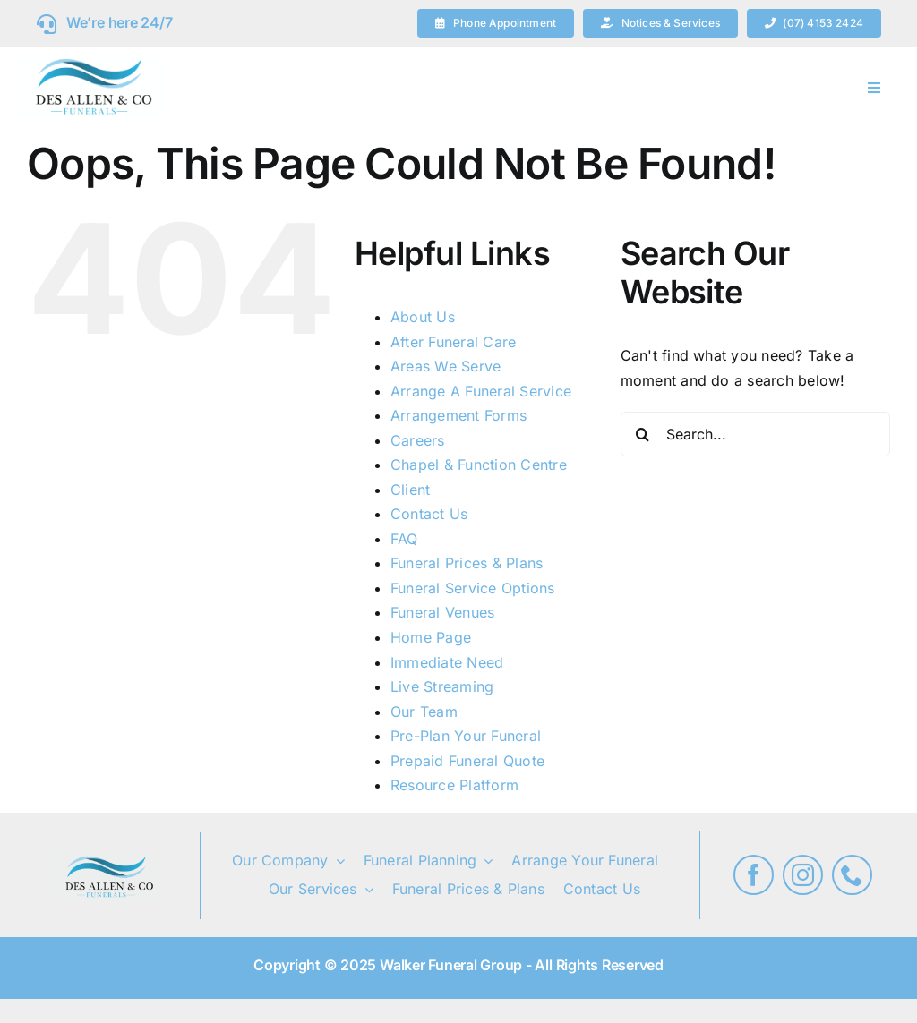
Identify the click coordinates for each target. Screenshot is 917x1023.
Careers (417, 440)
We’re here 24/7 (119, 22)
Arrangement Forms (458, 415)
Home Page (430, 637)
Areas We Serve (445, 366)
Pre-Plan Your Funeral (465, 736)
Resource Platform (454, 785)
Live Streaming (441, 686)
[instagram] (803, 875)
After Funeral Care (453, 342)
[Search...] (755, 434)
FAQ (404, 539)
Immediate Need (446, 662)
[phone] (852, 875)
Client (410, 490)
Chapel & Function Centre (478, 464)
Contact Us (428, 514)
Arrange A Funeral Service (480, 391)
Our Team (424, 711)
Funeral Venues (442, 612)
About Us (422, 317)
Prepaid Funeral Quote (467, 761)
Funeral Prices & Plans (466, 563)
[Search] (643, 434)
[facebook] (753, 875)
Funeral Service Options (472, 588)
